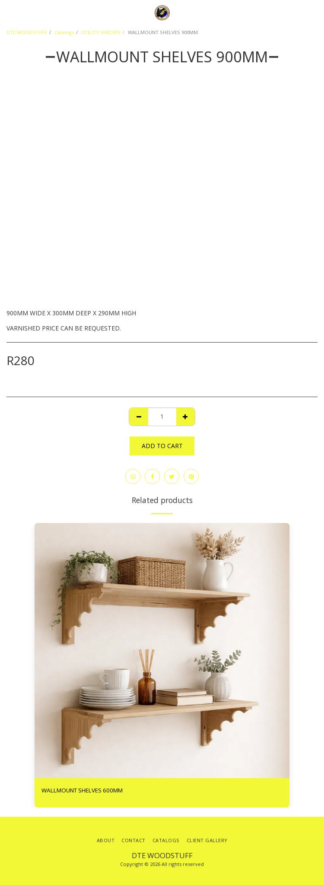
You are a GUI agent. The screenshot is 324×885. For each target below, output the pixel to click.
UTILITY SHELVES (101, 32)
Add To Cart (162, 446)
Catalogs (64, 32)
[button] (9, 12)
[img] (162, 650)
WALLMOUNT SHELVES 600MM (82, 790)
